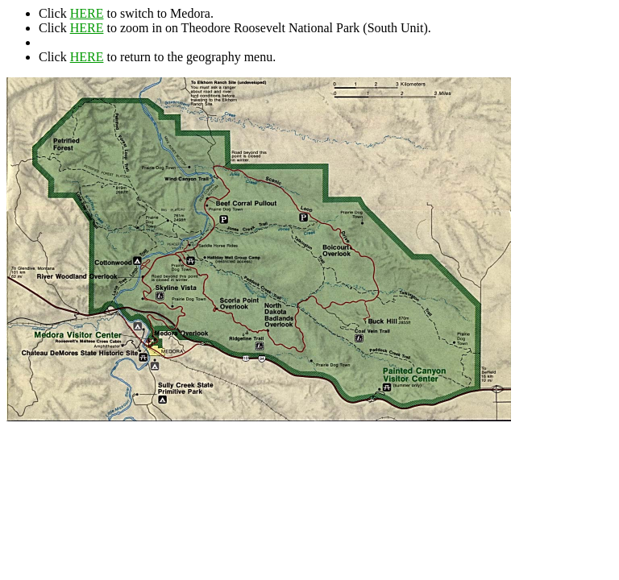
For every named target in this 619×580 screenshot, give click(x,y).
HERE (87, 13)
